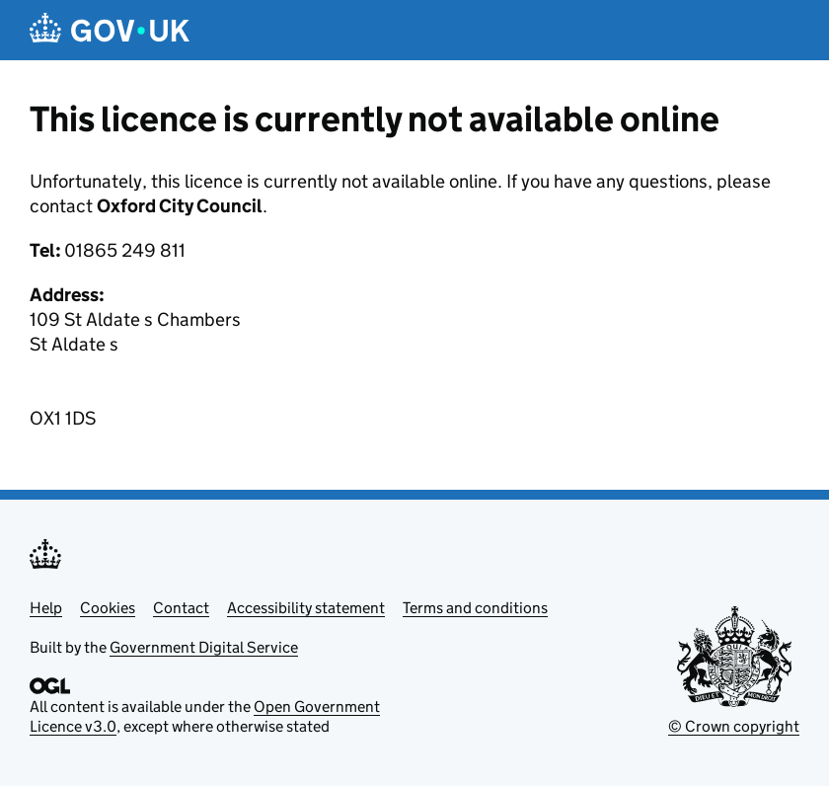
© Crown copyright (733, 726)
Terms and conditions (475, 607)
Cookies (107, 607)
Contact (181, 607)
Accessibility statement (306, 607)
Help (46, 607)
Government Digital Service (204, 647)
